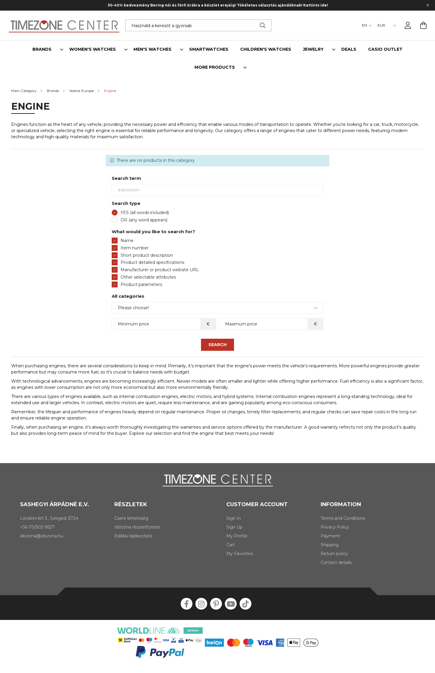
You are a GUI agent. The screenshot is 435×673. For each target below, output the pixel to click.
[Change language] (365, 25)
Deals (348, 49)
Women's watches (92, 49)
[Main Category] (24, 90)
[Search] (263, 25)
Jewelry (313, 49)
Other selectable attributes (148, 277)
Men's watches (153, 49)
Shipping (330, 544)
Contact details (336, 562)
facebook (186, 604)
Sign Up (234, 527)
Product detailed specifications (152, 262)
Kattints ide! (318, 5)
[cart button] (423, 25)
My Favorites (239, 553)
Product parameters (141, 284)
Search (217, 344)
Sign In (233, 518)
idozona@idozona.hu (41, 536)
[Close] (427, 5)
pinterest (216, 604)
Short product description (147, 255)
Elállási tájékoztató (133, 536)
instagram (201, 604)
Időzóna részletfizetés (137, 527)
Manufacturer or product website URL (160, 269)
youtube (231, 604)
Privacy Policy (335, 527)
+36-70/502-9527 (37, 527)
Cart (230, 544)
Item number (135, 248)
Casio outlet (385, 49)
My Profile (237, 536)
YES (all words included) (145, 212)
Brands (42, 49)
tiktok (245, 604)
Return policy (334, 553)
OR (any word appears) (144, 220)
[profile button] (408, 25)
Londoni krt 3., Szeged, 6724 (49, 518)
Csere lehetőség (131, 518)
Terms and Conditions (343, 518)
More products (215, 67)
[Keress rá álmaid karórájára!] (198, 25)
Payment (330, 536)
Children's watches (265, 49)
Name (127, 240)
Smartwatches (208, 49)
